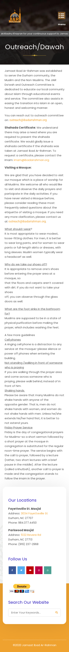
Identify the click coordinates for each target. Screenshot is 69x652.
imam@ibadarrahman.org (31, 160)
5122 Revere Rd (31, 535)
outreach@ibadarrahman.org (28, 120)
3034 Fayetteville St (34, 513)
